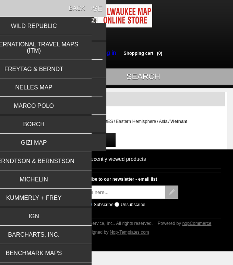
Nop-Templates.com (129, 235)
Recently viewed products (116, 162)
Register (83, 53)
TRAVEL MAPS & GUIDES (86, 124)
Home (52, 124)
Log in (106, 53)
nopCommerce (197, 226)
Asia (163, 124)
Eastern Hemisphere (136, 124)
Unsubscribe (133, 208)
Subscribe (103, 208)
